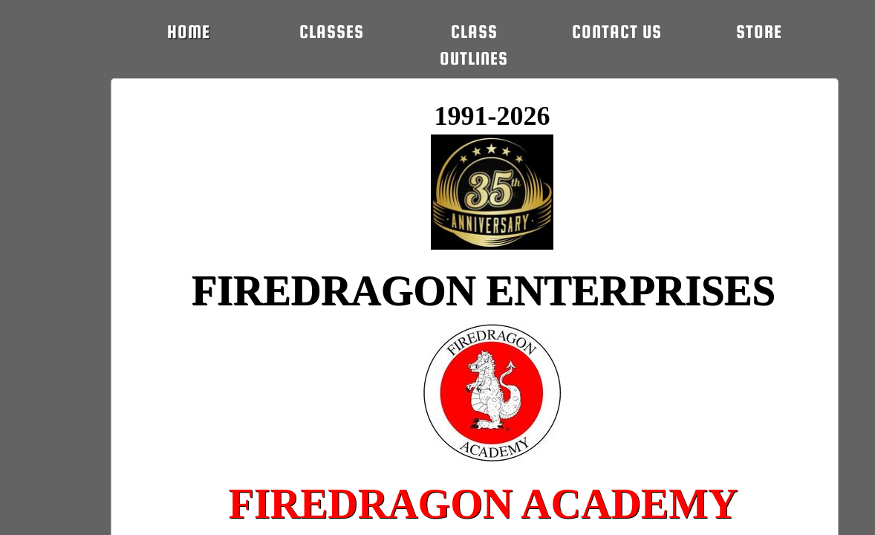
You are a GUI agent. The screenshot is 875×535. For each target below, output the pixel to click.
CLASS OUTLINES (474, 45)
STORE (759, 32)
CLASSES (331, 32)
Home (188, 32)
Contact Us (617, 32)
